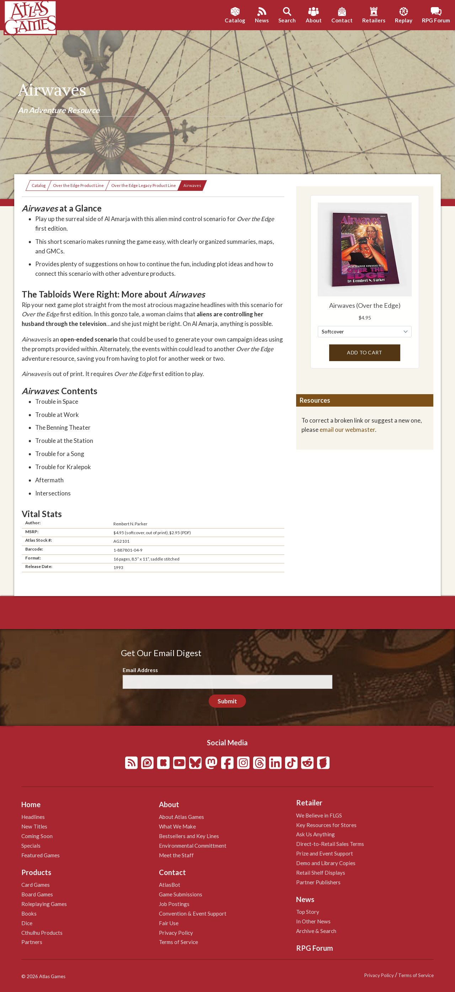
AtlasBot (169, 884)
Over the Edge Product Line (78, 185)
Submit (227, 701)
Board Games (37, 894)
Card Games (35, 884)
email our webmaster (347, 429)
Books (29, 913)
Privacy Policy (176, 932)
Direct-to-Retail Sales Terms (330, 844)
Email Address (140, 670)
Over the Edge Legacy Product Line (143, 185)
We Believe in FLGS (319, 815)
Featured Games (40, 855)
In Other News (313, 921)
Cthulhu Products (42, 932)
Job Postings (174, 904)
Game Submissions (180, 894)
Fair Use (168, 923)
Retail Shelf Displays (320, 872)
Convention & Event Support (192, 913)
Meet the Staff (176, 855)
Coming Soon (37, 836)
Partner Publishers (318, 882)
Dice (26, 923)
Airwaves (192, 185)
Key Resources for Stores (326, 825)
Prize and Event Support (324, 853)
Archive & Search (316, 931)
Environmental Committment (192, 845)
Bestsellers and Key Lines (189, 836)
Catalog (39, 185)
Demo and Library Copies (325, 863)
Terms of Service (178, 942)
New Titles (34, 826)
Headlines (33, 817)
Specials (31, 845)
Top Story (307, 911)
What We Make (177, 826)
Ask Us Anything (315, 834)
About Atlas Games (181, 817)
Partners (31, 942)
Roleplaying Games (44, 904)
